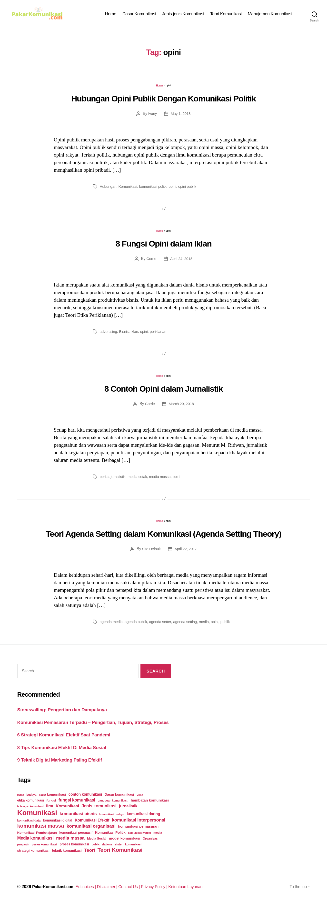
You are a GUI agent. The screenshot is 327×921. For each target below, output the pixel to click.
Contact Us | (137, 902)
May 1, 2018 (180, 116)
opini (175, 189)
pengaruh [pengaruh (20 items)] (23, 860)
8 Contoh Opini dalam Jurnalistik (163, 391)
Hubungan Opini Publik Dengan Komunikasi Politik (163, 101)
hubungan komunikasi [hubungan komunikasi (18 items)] (30, 822)
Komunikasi (129, 189)
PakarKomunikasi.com (55, 902)
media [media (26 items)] (157, 849)
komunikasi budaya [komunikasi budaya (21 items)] (111, 830)
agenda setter (162, 624)
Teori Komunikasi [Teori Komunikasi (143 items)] (120, 866)
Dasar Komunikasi (139, 15)
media (208, 624)
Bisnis (125, 334)
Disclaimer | (113, 902)
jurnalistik (119, 479)
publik (104, 630)
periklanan (160, 334)
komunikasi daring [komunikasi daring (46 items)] (143, 830)
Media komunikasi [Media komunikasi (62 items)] (35, 854)
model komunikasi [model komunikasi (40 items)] (124, 854)
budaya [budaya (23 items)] (31, 810)
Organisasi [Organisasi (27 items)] (151, 854)
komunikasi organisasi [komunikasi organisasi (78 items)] (91, 842)
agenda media (112, 624)
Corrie (151, 261)
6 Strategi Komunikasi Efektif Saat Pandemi (68, 750)
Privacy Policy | (165, 902)
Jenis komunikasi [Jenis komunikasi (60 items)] (99, 822)
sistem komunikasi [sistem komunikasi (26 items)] (128, 860)
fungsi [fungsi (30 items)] (51, 816)
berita (104, 479)
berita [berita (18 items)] (20, 810)
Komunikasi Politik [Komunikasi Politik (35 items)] (110, 849)
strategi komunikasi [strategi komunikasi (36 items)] (33, 867)
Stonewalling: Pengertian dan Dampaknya (67, 718)
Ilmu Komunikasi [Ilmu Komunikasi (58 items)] (62, 822)
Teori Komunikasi (226, 15)
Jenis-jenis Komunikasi (183, 15)
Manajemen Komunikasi (270, 15)
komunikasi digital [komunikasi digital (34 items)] (57, 836)
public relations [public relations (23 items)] (102, 860)
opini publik (190, 189)
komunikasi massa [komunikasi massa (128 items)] (40, 842)
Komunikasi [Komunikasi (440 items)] (37, 829)
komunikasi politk (155, 189)
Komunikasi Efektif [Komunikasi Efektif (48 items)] (92, 836)
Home (110, 15)
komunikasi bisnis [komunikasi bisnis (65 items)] (78, 829)
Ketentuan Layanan (198, 902)
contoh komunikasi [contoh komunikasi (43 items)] (85, 810)
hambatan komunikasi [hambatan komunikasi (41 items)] (150, 816)
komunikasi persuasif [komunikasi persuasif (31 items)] (75, 849)
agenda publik (137, 624)
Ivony (152, 116)
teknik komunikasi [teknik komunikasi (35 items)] (66, 867)
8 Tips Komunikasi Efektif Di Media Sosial (66, 763)
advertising (109, 334)
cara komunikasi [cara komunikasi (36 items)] (52, 810)
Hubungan (108, 189)
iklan (136, 334)
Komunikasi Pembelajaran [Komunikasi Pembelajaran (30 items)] (37, 849)
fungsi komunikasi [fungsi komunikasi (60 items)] (77, 816)
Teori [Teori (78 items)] (89, 866)
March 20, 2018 (181, 406)
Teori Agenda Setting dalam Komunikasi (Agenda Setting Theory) (163, 536)
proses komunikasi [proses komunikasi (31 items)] (74, 860)
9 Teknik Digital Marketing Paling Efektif (64, 776)
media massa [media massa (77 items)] (70, 854)
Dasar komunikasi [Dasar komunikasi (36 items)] (119, 810)
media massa (162, 479)
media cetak (139, 479)
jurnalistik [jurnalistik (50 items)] (128, 822)
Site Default (150, 551)
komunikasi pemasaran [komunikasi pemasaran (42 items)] (138, 842)
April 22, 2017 (186, 551)
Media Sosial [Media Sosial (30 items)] (96, 854)
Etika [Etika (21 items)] (140, 810)
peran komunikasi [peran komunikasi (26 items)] (44, 860)
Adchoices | (90, 902)
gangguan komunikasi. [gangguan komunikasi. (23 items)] (113, 816)
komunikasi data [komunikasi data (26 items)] (29, 836)
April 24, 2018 (181, 261)
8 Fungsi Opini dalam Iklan (163, 246)
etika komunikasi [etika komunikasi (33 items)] (30, 816)
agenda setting (188, 624)
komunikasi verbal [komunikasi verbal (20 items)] (139, 848)
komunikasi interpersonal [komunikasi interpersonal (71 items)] (138, 836)
